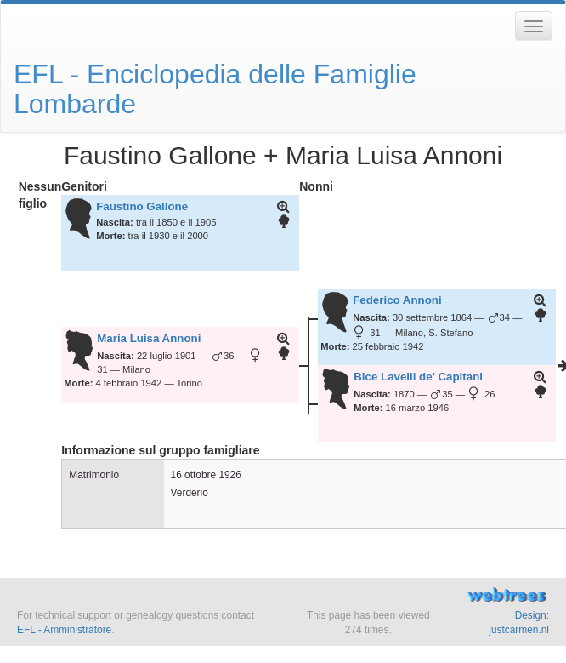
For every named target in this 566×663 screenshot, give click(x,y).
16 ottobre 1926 (206, 475)
